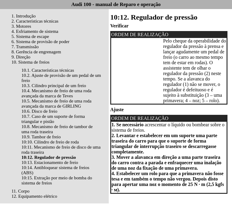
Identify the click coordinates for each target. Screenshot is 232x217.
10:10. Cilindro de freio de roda (50, 142)
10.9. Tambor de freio (41, 136)
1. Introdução (23, 16)
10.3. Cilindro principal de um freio (53, 85)
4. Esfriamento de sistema (34, 31)
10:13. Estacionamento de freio (49, 162)
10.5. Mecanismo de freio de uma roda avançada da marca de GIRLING (56, 103)
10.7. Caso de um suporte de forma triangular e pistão (53, 119)
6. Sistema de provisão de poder (40, 41)
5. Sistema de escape (30, 36)
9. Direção (20, 57)
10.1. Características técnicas (47, 70)
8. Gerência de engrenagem (36, 51)
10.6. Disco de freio (39, 111)
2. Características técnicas (34, 21)
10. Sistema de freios (30, 62)
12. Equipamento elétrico (34, 196)
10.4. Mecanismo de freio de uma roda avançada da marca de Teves (56, 93)
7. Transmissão (25, 46)
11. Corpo (20, 191)
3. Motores (21, 26)
